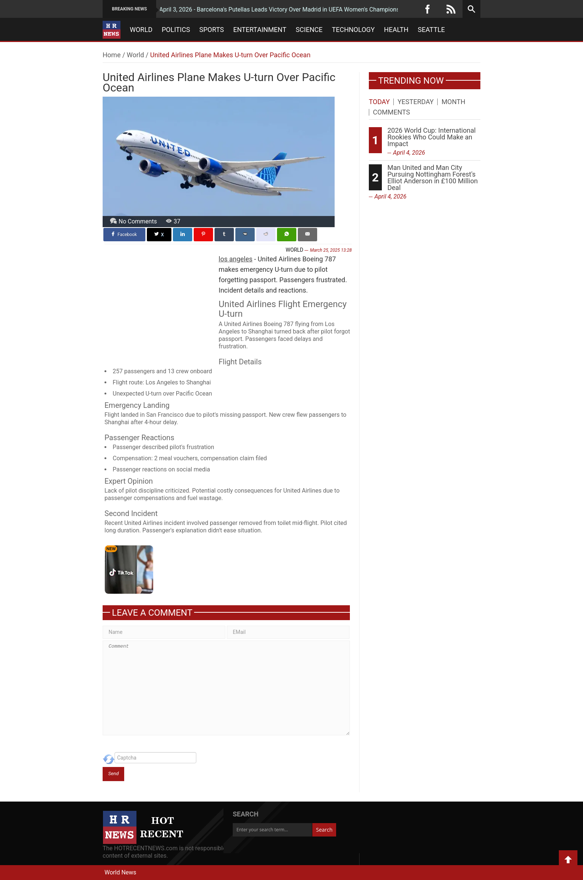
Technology (353, 29)
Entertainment (259, 29)
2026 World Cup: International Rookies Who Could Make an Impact (431, 137)
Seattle (431, 29)
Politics (176, 29)
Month (453, 102)
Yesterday (415, 102)
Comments (391, 112)
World (141, 29)
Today (379, 102)
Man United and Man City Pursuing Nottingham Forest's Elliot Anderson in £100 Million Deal (432, 177)
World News (120, 872)
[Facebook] (428, 9)
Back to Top (568, 859)
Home (111, 55)
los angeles (235, 259)
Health (396, 29)
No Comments (138, 221)
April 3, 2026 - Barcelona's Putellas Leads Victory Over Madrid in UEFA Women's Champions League (270, 9)
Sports (211, 29)
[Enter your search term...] (272, 830)
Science (309, 29)
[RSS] (451, 9)
